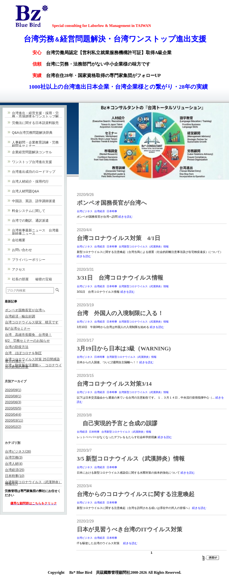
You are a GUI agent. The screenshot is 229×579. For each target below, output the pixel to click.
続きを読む (125, 216)
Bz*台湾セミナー (17, 328)
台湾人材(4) (13, 464)
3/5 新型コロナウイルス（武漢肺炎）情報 (131, 459)
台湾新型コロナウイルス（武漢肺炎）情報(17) (33, 483)
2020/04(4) (13, 414)
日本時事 (112, 211)
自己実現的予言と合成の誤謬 (117, 423)
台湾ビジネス (85, 211)
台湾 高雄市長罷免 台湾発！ (28, 335)
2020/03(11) (14, 420)
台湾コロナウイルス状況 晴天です (31, 322)
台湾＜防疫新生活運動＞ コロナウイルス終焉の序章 (33, 366)
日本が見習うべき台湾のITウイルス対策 (129, 529)
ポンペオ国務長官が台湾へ (25, 310)
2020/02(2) (13, 427)
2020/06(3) (13, 402)
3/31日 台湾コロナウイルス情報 (120, 278)
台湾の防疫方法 (16, 347)
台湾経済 (99, 211)
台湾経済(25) (14, 470)
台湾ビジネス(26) (18, 451)
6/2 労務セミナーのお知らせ (27, 341)
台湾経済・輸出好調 (20, 316)
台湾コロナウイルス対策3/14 (114, 384)
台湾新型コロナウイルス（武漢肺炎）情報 (144, 246)
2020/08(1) (13, 396)
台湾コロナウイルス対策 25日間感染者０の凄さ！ (32, 360)
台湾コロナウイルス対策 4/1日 (118, 238)
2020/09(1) (13, 390)
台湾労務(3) (13, 457)
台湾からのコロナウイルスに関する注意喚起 (135, 494)
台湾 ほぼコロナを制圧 (23, 353)
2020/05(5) (13, 408)
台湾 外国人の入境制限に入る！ (120, 313)
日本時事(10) (14, 476)
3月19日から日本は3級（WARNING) (124, 348)
